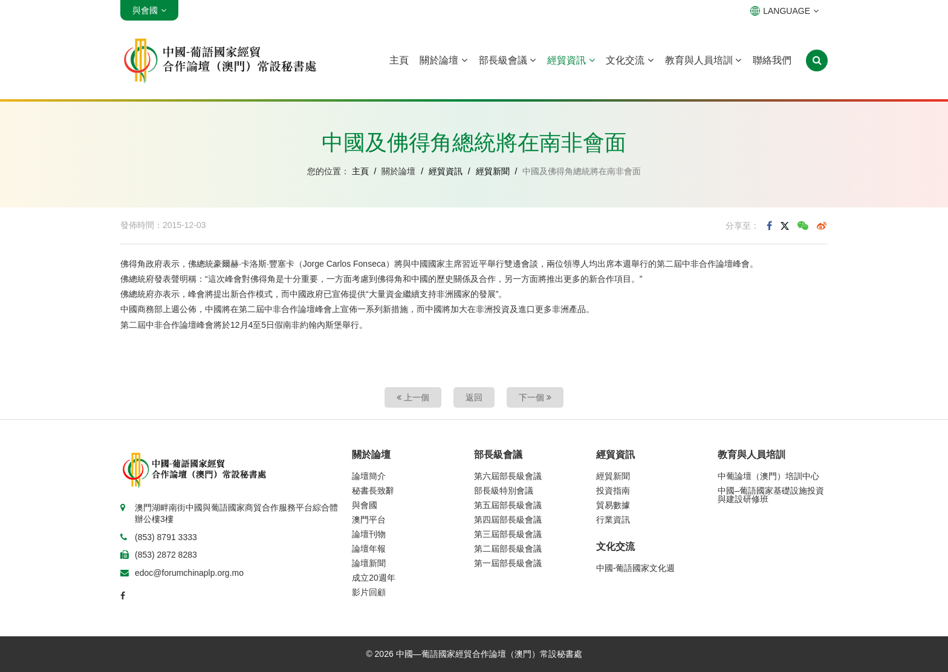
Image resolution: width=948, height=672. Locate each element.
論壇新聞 (369, 563)
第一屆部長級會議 (508, 563)
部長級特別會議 (503, 490)
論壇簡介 (369, 476)
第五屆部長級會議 (508, 505)
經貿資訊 (570, 60)
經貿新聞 (493, 171)
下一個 (535, 397)
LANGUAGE (784, 11)
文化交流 (629, 60)
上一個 (413, 397)
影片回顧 (369, 592)
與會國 (364, 505)
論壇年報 (369, 548)
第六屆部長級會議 (508, 476)
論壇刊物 (369, 534)
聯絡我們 (772, 60)
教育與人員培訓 (703, 60)
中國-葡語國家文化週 (635, 568)
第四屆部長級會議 (508, 519)
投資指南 (613, 490)
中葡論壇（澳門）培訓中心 (768, 476)
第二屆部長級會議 (508, 548)
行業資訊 (613, 519)
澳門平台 (369, 519)
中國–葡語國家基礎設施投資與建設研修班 (771, 495)
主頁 (399, 60)
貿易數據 (613, 505)
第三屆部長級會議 (508, 534)
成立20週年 (373, 577)
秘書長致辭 (373, 490)
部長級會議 (507, 60)
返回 (474, 397)
